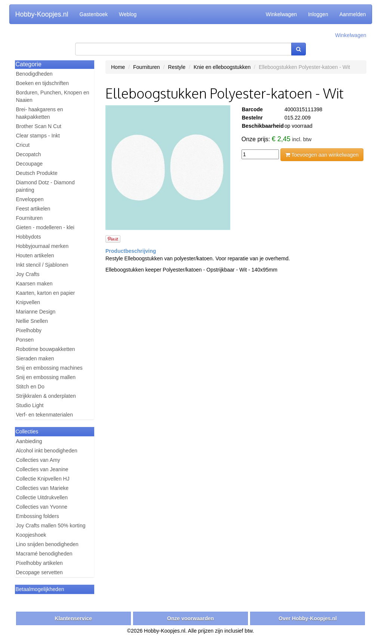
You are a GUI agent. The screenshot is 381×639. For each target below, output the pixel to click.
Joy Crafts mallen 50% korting (51, 526)
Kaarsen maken (34, 284)
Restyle (176, 67)
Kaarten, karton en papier (45, 293)
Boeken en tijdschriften (42, 83)
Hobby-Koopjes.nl (41, 14)
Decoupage (29, 164)
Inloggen (318, 14)
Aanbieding (29, 441)
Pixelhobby (29, 330)
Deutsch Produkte (37, 173)
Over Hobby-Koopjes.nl (308, 618)
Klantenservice (73, 618)
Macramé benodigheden (44, 554)
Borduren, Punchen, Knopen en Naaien (52, 96)
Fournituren (29, 218)
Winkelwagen (281, 14)
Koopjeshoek (31, 535)
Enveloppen (30, 199)
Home (118, 67)
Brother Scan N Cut (38, 126)
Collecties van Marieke (42, 488)
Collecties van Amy (38, 460)
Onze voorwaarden (190, 618)
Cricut (23, 145)
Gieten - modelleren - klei (45, 227)
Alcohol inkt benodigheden (46, 451)
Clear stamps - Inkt (38, 136)
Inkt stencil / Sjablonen (42, 265)
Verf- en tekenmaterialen (44, 415)
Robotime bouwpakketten (45, 349)
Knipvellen (28, 302)
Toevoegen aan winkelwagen (322, 155)
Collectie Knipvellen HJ (43, 479)
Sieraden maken (35, 358)
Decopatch (28, 154)
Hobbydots (28, 237)
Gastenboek (94, 14)
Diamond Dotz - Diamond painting (45, 186)
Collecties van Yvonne (42, 507)
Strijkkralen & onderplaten (46, 396)
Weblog (127, 14)
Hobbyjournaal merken (42, 246)
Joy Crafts (28, 274)
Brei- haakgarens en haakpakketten (39, 113)
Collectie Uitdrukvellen (42, 497)
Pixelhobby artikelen (39, 563)
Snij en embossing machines (49, 368)
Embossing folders (37, 516)
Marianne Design (36, 312)
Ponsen (25, 340)
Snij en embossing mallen (46, 377)
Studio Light (30, 405)
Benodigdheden (34, 74)
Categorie (29, 64)
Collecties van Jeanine (42, 469)
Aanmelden (352, 14)
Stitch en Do (30, 387)
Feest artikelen (33, 209)
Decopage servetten (39, 572)
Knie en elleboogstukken (222, 67)
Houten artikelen (35, 255)
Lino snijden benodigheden (47, 544)
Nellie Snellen (32, 321)
